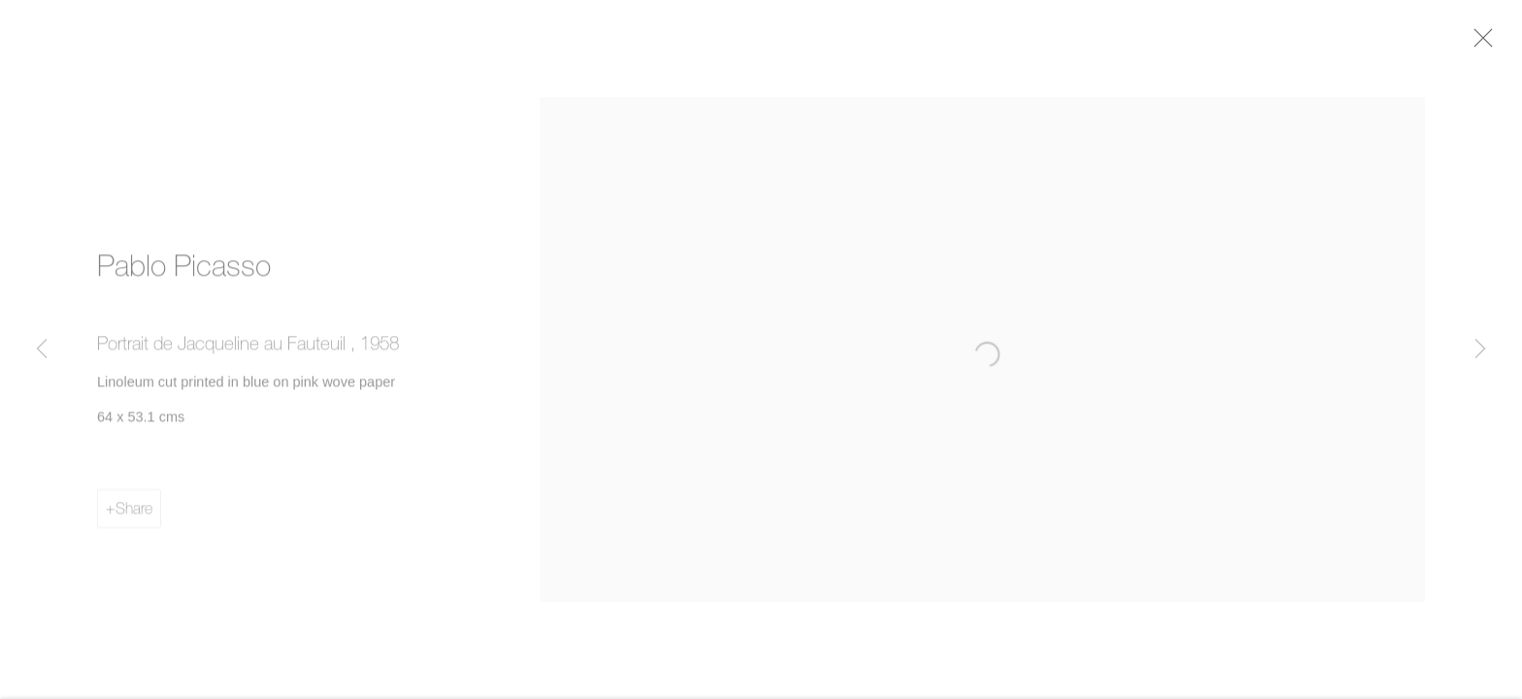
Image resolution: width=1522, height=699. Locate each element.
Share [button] (134, 512)
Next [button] (1480, 349)
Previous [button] (41, 349)
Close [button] (1485, 43)
